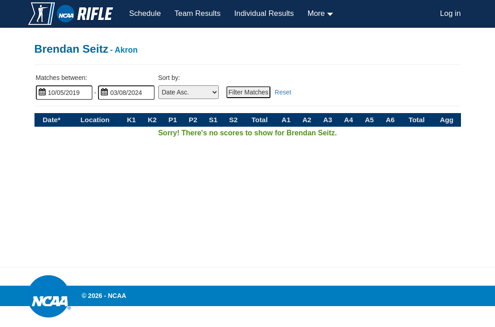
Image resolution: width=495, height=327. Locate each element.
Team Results (197, 13)
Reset (282, 92)
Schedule (145, 13)
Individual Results (264, 13)
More (317, 13)
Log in (450, 13)
